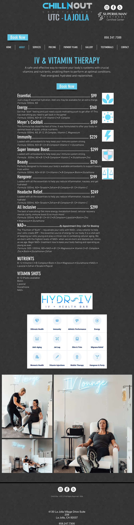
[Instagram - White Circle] (106, 7)
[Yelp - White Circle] (119, 7)
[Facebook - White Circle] (113, 7)
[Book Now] (17, 37)
